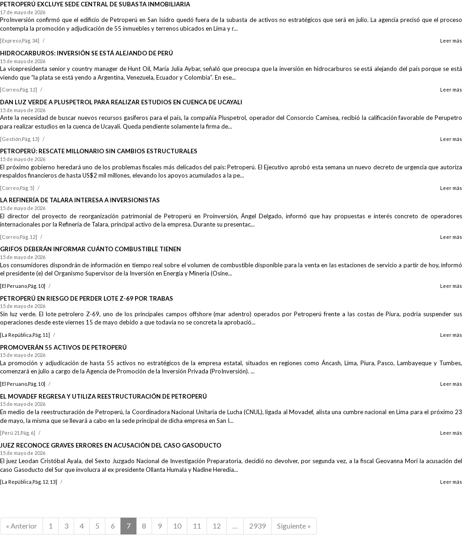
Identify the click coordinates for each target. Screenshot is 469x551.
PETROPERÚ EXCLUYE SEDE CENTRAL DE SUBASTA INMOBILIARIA (95, 4)
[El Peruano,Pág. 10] (22, 286)
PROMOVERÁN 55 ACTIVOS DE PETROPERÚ (63, 347)
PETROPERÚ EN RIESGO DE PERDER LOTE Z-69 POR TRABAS (86, 298)
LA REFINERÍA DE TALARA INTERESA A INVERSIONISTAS (80, 200)
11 (197, 525)
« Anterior (21, 525)
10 (177, 525)
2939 (257, 525)
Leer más (451, 40)
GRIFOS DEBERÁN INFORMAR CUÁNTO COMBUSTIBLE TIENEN (90, 249)
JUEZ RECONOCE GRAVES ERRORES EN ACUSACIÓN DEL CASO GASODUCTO (110, 445)
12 (217, 525)
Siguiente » (294, 525)
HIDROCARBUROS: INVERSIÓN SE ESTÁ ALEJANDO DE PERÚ (86, 53)
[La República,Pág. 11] (25, 335)
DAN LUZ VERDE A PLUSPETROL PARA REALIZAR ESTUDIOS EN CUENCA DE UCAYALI (121, 102)
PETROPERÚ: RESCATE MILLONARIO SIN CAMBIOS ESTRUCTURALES (98, 151)
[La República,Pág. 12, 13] (28, 482)
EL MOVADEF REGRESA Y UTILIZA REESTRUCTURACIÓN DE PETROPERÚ (103, 396)
